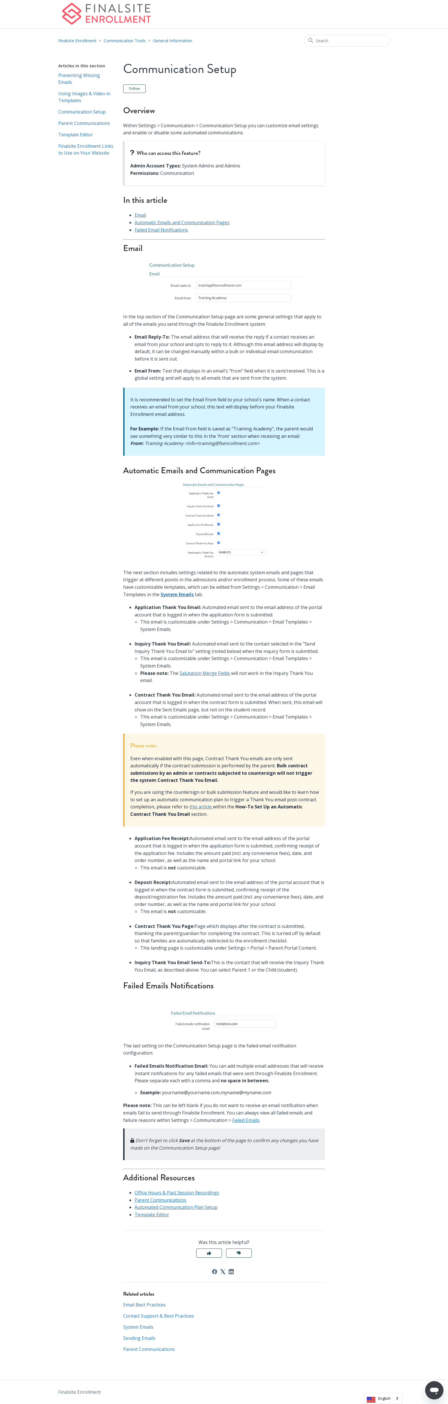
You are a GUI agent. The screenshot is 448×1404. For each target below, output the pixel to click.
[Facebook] (214, 1271)
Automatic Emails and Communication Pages (182, 222)
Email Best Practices (144, 1305)
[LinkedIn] (231, 1271)
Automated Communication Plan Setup (176, 1207)
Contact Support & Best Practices (158, 1316)
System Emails (177, 594)
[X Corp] (222, 1271)
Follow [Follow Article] (134, 88)
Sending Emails (139, 1338)
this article (201, 807)
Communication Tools (125, 40)
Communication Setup (82, 112)
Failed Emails (245, 1120)
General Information (172, 40)
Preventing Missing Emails (79, 78)
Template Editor (75, 135)
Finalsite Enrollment (77, 40)
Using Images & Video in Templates (84, 97)
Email (140, 215)
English (384, 1398)
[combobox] (383, 1398)
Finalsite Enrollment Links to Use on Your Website (85, 149)
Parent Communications (84, 123)
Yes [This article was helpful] (209, 1253)
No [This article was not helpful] (239, 1253)
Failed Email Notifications (161, 230)
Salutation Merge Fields (204, 673)
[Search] (346, 40)
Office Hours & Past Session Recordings (177, 1192)
